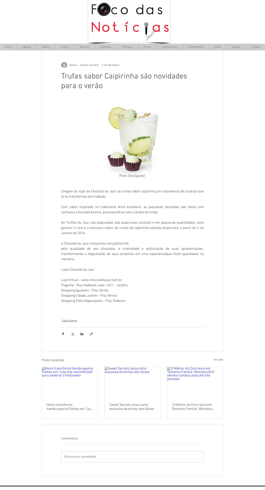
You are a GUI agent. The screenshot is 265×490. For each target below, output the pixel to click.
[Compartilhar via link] (91, 334)
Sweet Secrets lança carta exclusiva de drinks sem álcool (131, 407)
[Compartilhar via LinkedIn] (82, 334)
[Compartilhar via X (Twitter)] (72, 334)
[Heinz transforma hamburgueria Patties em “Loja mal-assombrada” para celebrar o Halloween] (70, 382)
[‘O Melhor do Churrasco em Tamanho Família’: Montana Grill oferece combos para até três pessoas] (195, 382)
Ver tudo (218, 359)
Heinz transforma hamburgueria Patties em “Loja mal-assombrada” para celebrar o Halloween (69, 407)
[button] (64, 47)
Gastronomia (69, 320)
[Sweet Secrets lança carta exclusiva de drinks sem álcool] (132, 382)
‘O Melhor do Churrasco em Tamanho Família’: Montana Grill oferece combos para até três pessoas (193, 407)
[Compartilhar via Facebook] (63, 334)
